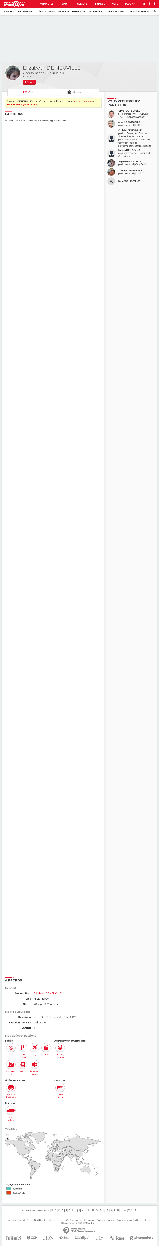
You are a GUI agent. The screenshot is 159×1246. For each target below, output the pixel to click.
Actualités (47, 3)
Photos (77, 92)
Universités (78, 11)
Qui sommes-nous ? (16, 1220)
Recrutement (89, 1220)
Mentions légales (144, 1220)
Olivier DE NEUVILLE (129, 111)
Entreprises (95, 11)
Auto (115, 3)
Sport (66, 3)
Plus (130, 3)
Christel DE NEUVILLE (130, 130)
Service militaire (115, 11)
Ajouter (30, 82)
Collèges (50, 11)
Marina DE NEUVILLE (129, 150)
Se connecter (25, 11)
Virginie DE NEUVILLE (129, 161)
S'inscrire (8, 11)
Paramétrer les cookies (126, 1220)
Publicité (44, 1220)
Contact (30, 1220)
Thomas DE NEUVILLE (130, 170)
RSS (37, 1220)
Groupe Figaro (68, 1223)
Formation (53, 1220)
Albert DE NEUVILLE (129, 122)
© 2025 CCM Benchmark (86, 1223)
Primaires (63, 11)
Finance (100, 3)
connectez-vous (82, 101)
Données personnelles (106, 1220)
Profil (31, 92)
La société (64, 1220)
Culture (82, 3)
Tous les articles (76, 1220)
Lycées (39, 11)
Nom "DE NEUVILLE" (129, 181)
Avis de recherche (139, 11)
